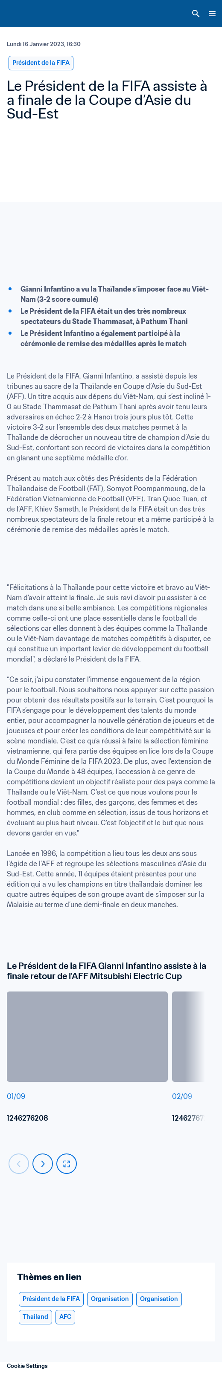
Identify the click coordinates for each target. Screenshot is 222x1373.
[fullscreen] (66, 1163)
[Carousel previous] (19, 1163)
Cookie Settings (27, 1366)
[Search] (196, 13)
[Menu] (212, 14)
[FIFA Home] (22, 13)
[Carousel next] (42, 1163)
